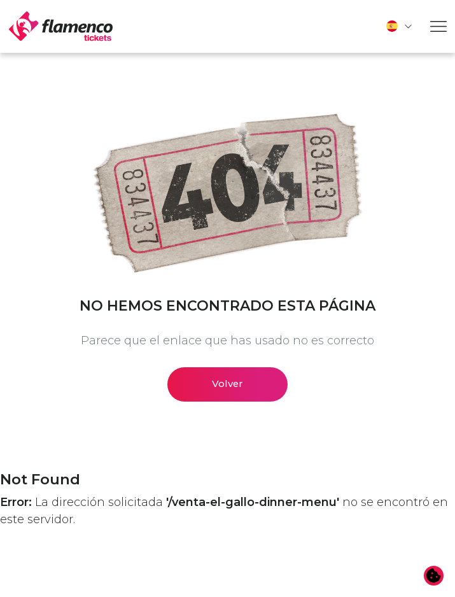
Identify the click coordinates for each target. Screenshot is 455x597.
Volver (227, 384)
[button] (399, 26)
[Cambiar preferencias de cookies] (434, 576)
